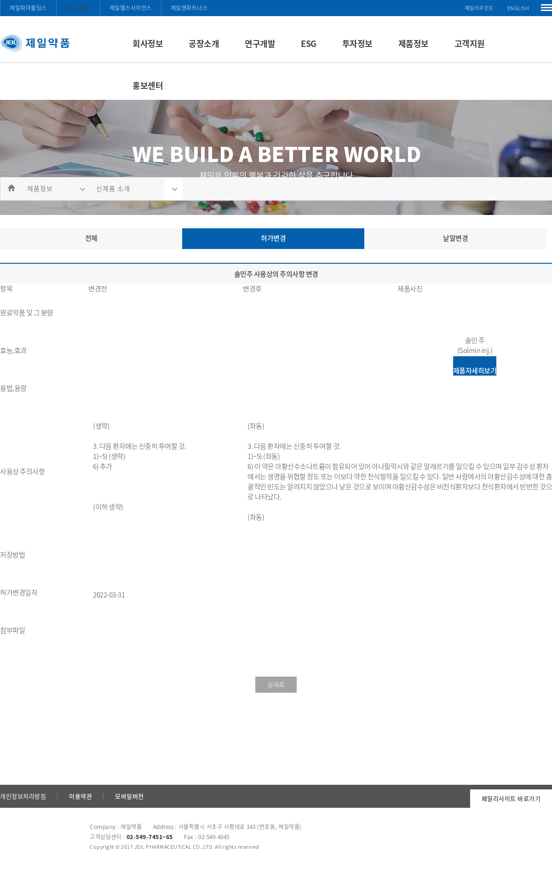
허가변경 (273, 238)
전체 (91, 238)
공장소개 (204, 43)
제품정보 (413, 43)
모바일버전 (129, 796)
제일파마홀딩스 (28, 8)
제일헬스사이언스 (130, 8)
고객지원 (469, 43)
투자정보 (357, 43)
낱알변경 (455, 238)
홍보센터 (147, 85)
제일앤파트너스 (189, 8)
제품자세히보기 (475, 370)
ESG (308, 43)
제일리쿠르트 (479, 8)
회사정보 (147, 43)
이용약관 (80, 796)
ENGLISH (518, 8)
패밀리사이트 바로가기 (511, 798)
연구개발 (260, 43)
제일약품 (78, 7)
